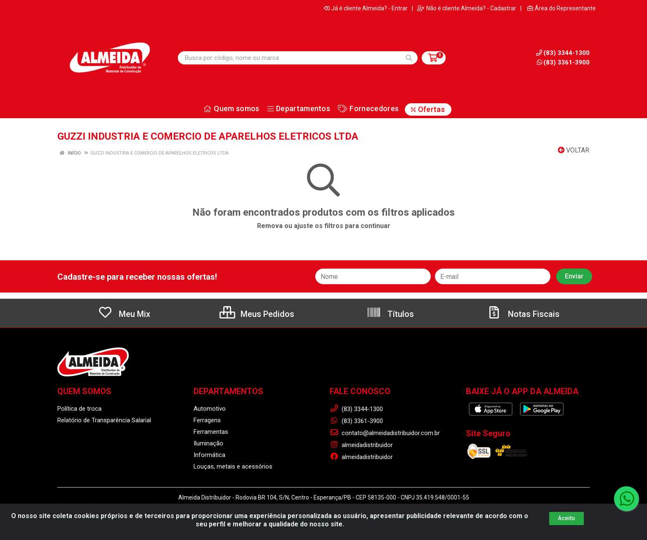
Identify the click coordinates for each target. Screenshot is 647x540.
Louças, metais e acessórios (233, 466)
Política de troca (79, 408)
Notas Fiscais (523, 314)
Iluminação (208, 443)
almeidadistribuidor (361, 445)
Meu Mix (124, 314)
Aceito (566, 518)
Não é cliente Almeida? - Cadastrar (466, 8)
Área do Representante (561, 8)
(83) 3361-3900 (563, 62)
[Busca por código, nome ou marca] (289, 57)
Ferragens (207, 420)
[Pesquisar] (409, 57)
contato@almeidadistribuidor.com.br (385, 433)
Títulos (390, 314)
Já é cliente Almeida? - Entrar (366, 8)
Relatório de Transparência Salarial (104, 420)
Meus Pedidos (257, 314)
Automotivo (210, 408)
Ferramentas (211, 431)
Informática (209, 455)
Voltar (573, 150)
